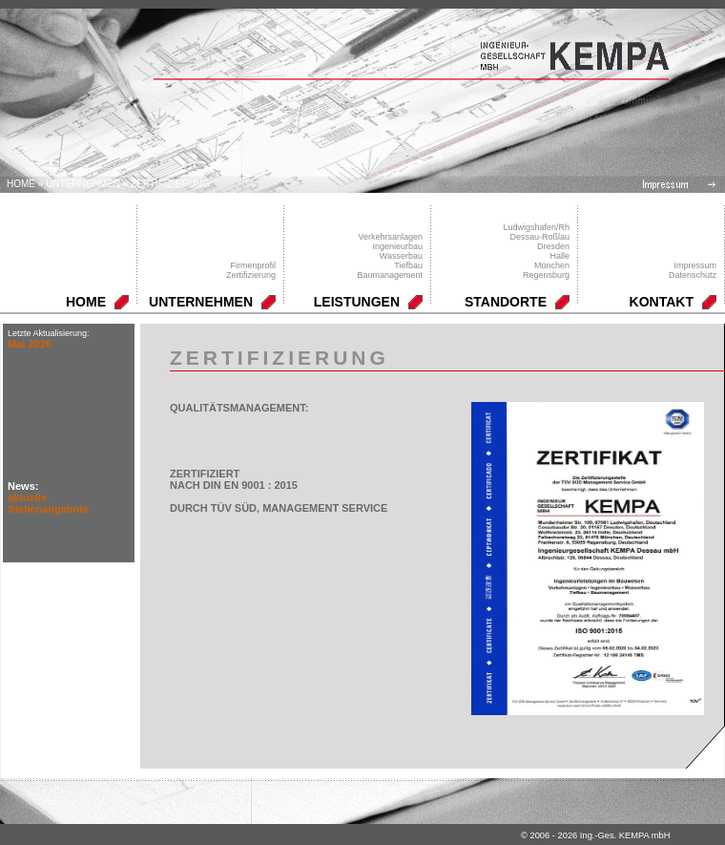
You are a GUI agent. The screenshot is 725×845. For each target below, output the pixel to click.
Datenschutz (692, 275)
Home (21, 184)
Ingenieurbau (397, 246)
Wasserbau (401, 256)
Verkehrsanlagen (390, 237)
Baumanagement (390, 275)
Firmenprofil (253, 265)
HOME (86, 301)
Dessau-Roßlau (539, 237)
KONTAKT (662, 301)
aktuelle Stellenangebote (48, 503)
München (552, 265)
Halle (559, 256)
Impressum (694, 265)
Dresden (553, 246)
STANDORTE (506, 301)
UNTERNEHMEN (83, 184)
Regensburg (546, 275)
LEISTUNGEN (357, 301)
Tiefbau (408, 265)
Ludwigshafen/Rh (536, 227)
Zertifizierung (170, 184)
